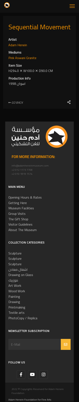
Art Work (14, 285)
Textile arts (16, 312)
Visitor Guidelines (20, 224)
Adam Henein (17, 45)
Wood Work (16, 291)
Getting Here (17, 203)
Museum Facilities (21, 208)
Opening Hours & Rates (25, 197)
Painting (14, 296)
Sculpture (15, 253)
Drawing (14, 302)
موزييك (13, 280)
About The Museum (22, 230)
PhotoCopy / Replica (22, 318)
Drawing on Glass (20, 275)
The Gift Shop (18, 219)
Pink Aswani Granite (22, 58)
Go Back (15, 102)
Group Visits (17, 213)
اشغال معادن (18, 269)
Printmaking (16, 307)
